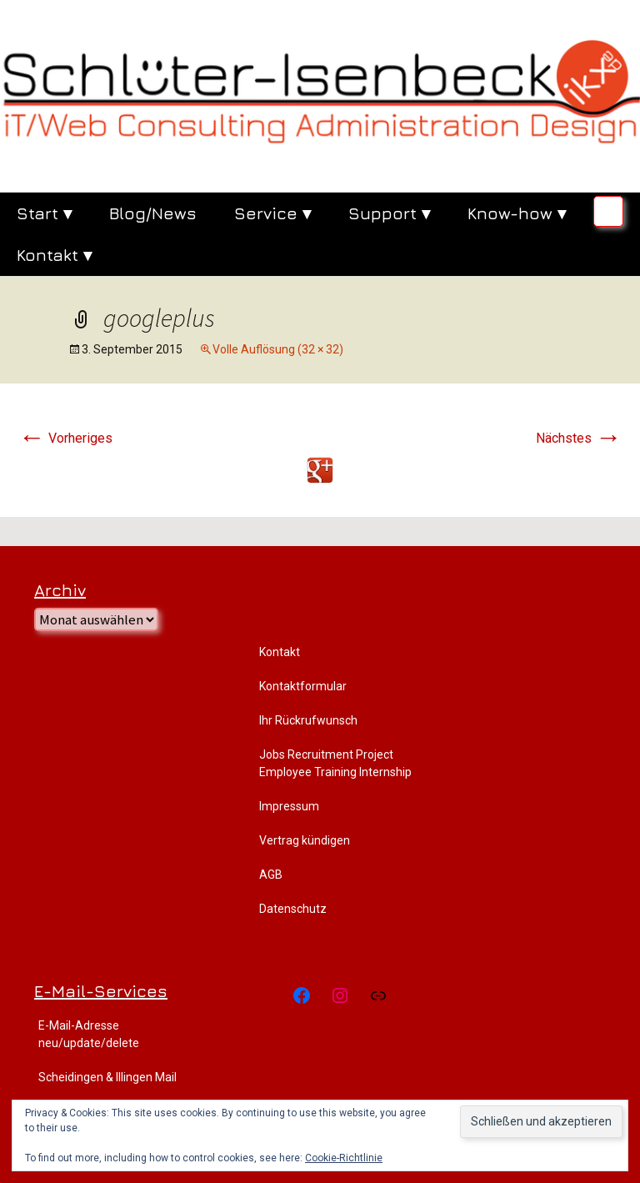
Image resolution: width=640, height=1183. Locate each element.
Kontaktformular (303, 686)
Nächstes (579, 438)
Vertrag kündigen (304, 840)
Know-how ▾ (517, 213)
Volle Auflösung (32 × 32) (277, 349)
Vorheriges (65, 438)
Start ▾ (44, 213)
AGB (270, 874)
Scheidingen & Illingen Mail (107, 1077)
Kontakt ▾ (54, 254)
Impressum (289, 806)
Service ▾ (272, 213)
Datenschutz (293, 908)
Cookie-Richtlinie (343, 1158)
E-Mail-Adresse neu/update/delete (88, 1034)
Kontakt (279, 652)
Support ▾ (389, 213)
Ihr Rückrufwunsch (308, 720)
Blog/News (153, 213)
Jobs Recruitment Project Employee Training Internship (335, 763)
